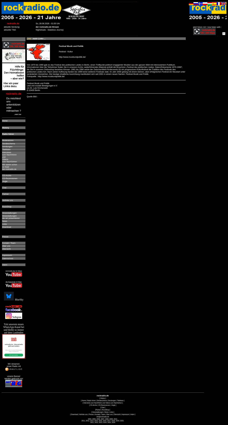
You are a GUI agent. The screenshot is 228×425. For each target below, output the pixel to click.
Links (111, 412)
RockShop (105, 410)
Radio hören (91, 400)
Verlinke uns (83, 414)
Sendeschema (102, 400)
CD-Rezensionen (104, 405)
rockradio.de (103, 395)
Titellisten (120, 400)
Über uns (109, 414)
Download (74, 414)
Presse (91, 414)
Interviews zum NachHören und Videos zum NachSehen (103, 403)
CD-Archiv (93, 405)
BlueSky (13, 299)
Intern (133, 414)
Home (84, 400)
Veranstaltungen (97, 412)
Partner (98, 410)
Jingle (113, 405)
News (106, 412)
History (102, 398)
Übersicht (117, 414)
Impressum (125, 414)
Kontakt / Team (100, 414)
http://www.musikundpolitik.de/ (72, 57)
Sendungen (112, 400)
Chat (102, 407)
